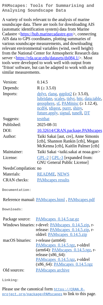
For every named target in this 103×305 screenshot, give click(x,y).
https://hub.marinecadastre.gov (46, 36)
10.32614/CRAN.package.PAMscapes (69, 132)
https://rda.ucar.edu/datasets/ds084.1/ (47, 60)
